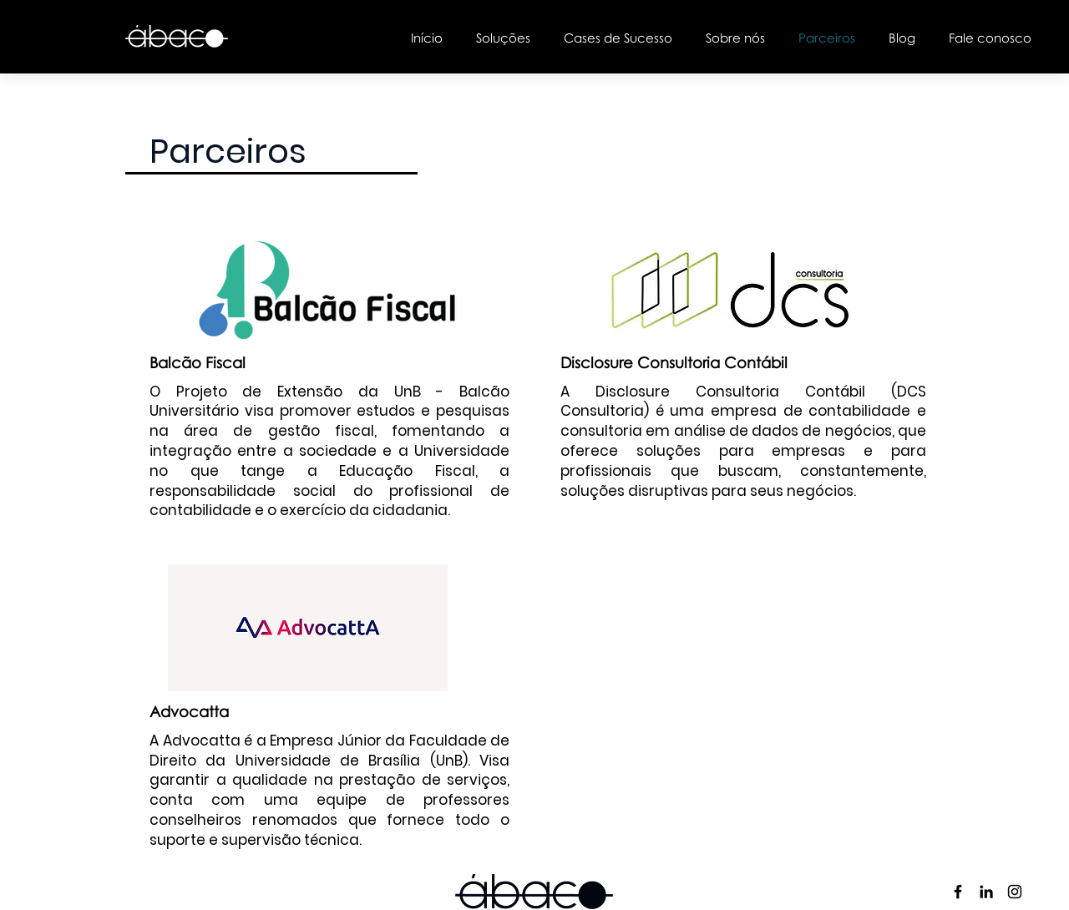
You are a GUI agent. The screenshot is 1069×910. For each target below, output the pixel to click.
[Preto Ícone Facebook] (958, 891)
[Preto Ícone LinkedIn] (986, 891)
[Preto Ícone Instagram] (1015, 891)
